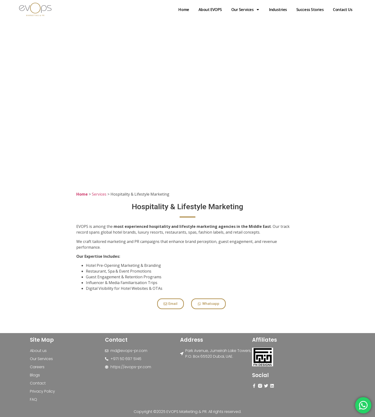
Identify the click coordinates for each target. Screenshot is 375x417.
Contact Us (343, 9)
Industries (278, 9)
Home (183, 9)
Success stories (310, 9)
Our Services (245, 9)
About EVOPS (210, 9)
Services (99, 194)
